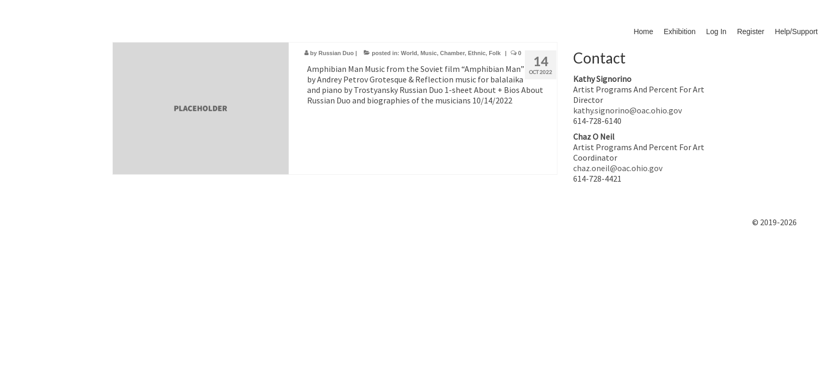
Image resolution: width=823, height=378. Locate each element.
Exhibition (680, 31)
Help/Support (796, 31)
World (409, 53)
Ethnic (477, 53)
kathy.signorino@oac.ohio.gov (627, 110)
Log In (716, 31)
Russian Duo (336, 53)
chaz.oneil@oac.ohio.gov (617, 168)
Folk (495, 53)
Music (428, 53)
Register (750, 31)
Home (643, 31)
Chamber (452, 53)
